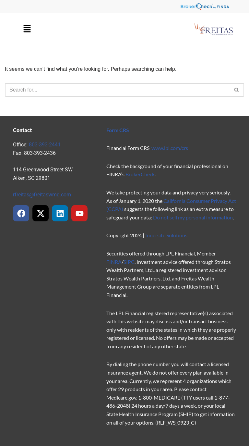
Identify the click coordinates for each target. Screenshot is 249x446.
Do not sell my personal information (193, 217)
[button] (26, 29)
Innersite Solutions (166, 235)
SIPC (129, 262)
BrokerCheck (140, 174)
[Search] (117, 90)
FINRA (114, 262)
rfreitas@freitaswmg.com (42, 195)
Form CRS (117, 130)
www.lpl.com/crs (169, 148)
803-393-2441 (45, 145)
